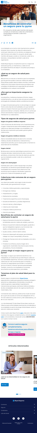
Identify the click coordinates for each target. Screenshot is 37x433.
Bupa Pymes (24, 278)
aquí (21, 313)
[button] (17, 394)
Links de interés (5, 413)
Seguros (3, 407)
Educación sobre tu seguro (8, 352)
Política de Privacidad (6, 423)
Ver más (5, 384)
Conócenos (4, 404)
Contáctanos (4, 410)
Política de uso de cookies (18, 423)
